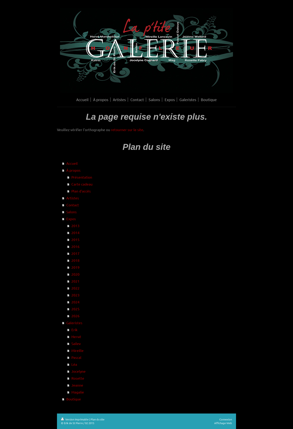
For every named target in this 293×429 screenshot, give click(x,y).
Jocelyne (78, 371)
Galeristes (74, 323)
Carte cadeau (82, 184)
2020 (75, 274)
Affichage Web (223, 423)
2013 (75, 225)
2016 (75, 246)
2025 (75, 309)
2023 (75, 295)
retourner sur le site (127, 129)
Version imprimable (75, 419)
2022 (75, 288)
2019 (75, 267)
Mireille (77, 350)
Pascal (76, 357)
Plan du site (97, 419)
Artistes (72, 198)
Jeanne (77, 385)
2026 (75, 316)
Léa (74, 364)
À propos (73, 170)
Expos (71, 219)
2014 (75, 232)
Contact (72, 205)
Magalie (77, 392)
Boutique (73, 399)
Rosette (77, 378)
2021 (75, 281)
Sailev (76, 343)
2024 (75, 302)
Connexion (225, 419)
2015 (75, 239)
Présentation (81, 177)
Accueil (72, 163)
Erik (74, 329)
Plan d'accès (81, 191)
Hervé (76, 336)
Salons (71, 212)
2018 (75, 260)
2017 (75, 253)
